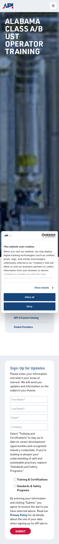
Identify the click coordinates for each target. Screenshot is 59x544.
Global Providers (23, 327)
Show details (41, 287)
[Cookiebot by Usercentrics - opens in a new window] (42, 235)
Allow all (29, 297)
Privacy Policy (19, 515)
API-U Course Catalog (26, 317)
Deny (29, 306)
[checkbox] (29, 485)
